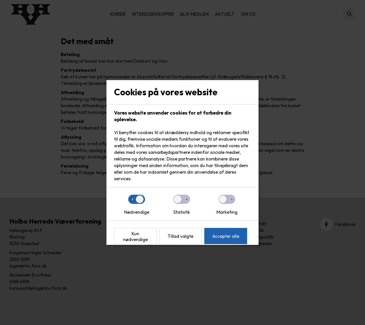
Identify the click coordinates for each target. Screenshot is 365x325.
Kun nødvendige (135, 236)
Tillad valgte (180, 236)
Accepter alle (225, 236)
